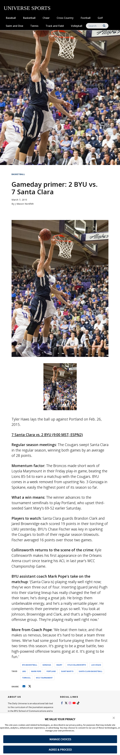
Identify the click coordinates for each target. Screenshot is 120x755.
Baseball (11, 18)
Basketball (29, 18)
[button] (114, 717)
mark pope (36, 671)
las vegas (96, 665)
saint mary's (67, 671)
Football (85, 18)
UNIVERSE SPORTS (27, 8)
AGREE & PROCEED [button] (60, 749)
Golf (100, 18)
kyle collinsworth (77, 665)
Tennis (34, 26)
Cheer (46, 18)
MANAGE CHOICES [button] (60, 739)
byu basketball (29, 665)
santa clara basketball (90, 671)
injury (59, 665)
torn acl (26, 678)
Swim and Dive (14, 26)
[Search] (97, 26)
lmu (24, 671)
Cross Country (65, 18)
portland (51, 671)
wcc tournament (44, 678)
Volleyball (76, 26)
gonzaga (46, 665)
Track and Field (55, 26)
